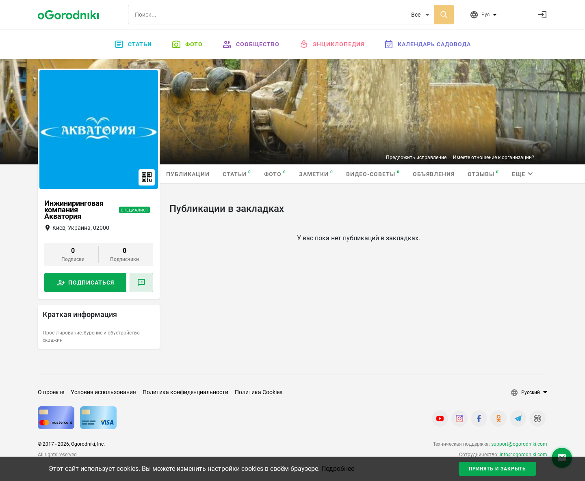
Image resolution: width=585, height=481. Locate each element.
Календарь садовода (427, 44)
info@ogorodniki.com (523, 454)
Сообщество (251, 44)
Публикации (188, 174)
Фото (187, 44)
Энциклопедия (331, 44)
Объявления (434, 174)
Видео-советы (373, 173)
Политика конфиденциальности (185, 392)
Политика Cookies (258, 392)
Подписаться (91, 282)
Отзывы (483, 173)
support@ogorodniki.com (519, 444)
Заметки (316, 173)
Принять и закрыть (497, 469)
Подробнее (337, 468)
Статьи (133, 44)
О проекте (51, 392)
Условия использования (103, 392)
